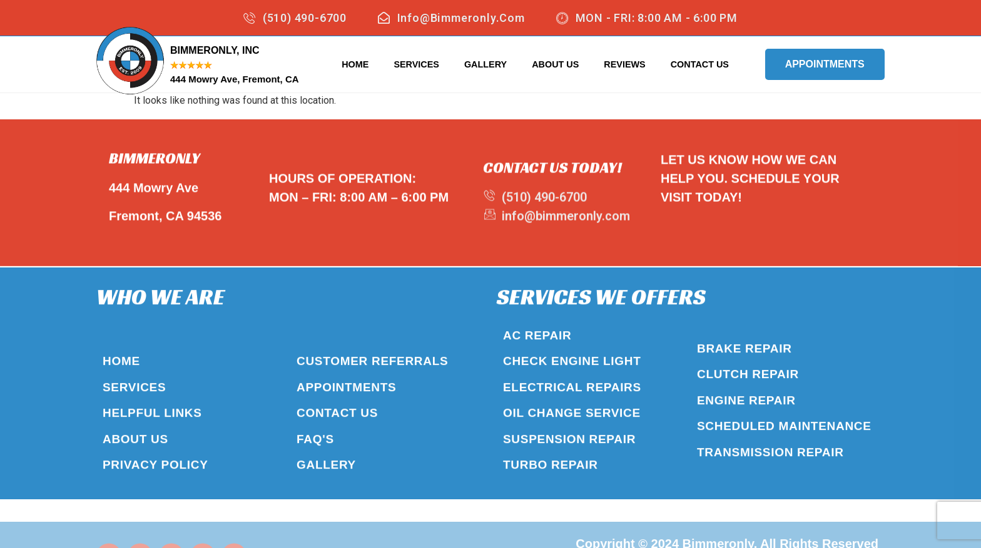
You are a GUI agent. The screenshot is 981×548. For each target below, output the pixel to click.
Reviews (624, 64)
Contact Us (700, 64)
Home (355, 64)
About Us (555, 64)
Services (416, 64)
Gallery (485, 64)
